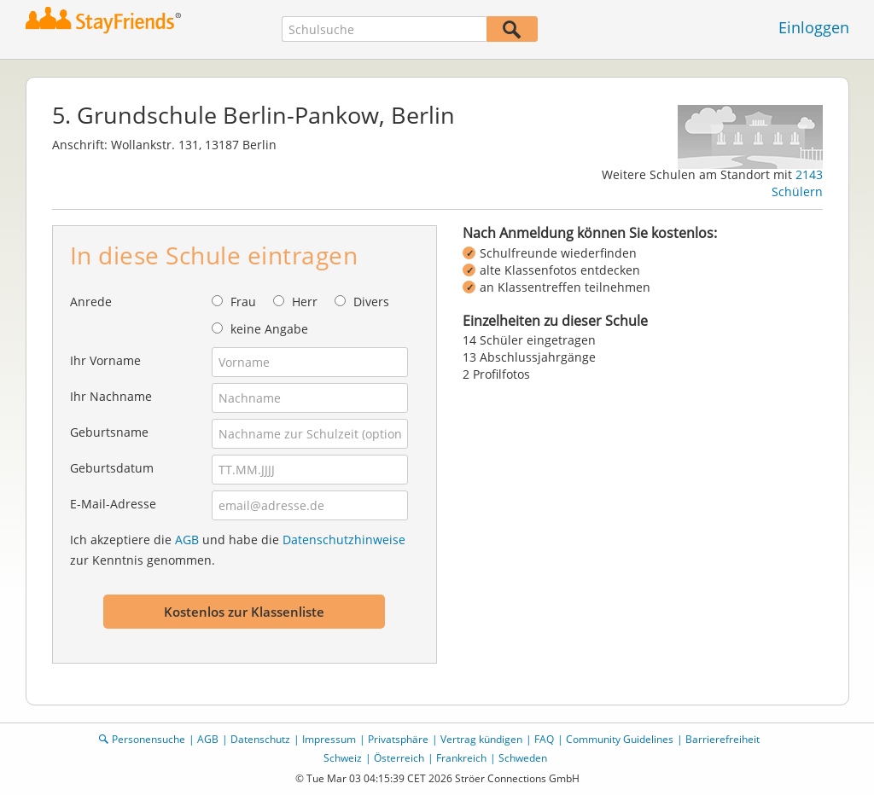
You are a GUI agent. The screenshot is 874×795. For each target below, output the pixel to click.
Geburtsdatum (112, 468)
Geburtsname (109, 432)
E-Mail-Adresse (113, 504)
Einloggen (813, 27)
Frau (243, 301)
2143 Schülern (797, 183)
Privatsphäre (398, 739)
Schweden (522, 758)
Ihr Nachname (111, 396)
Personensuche (148, 739)
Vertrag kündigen (481, 739)
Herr (305, 301)
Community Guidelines (619, 739)
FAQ (544, 739)
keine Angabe (269, 329)
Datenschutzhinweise (344, 539)
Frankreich (461, 758)
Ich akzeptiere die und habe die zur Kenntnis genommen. (237, 549)
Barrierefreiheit (722, 739)
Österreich (399, 758)
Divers (371, 301)
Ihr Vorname (105, 360)
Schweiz (342, 758)
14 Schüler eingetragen (529, 340)
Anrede (91, 301)
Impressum (329, 739)
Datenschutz (260, 739)
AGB (187, 539)
